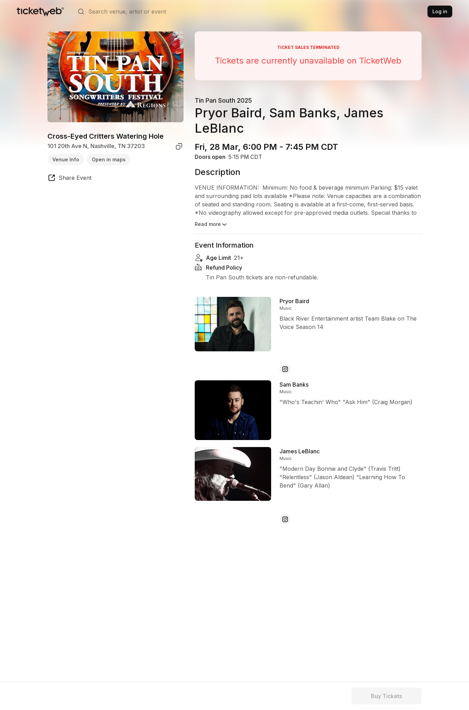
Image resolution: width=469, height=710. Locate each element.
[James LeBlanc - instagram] (285, 519)
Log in (439, 11)
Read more (211, 224)
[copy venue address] (179, 146)
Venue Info (65, 159)
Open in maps (109, 159)
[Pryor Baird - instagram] (285, 369)
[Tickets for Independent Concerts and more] (40, 11)
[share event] (69, 179)
